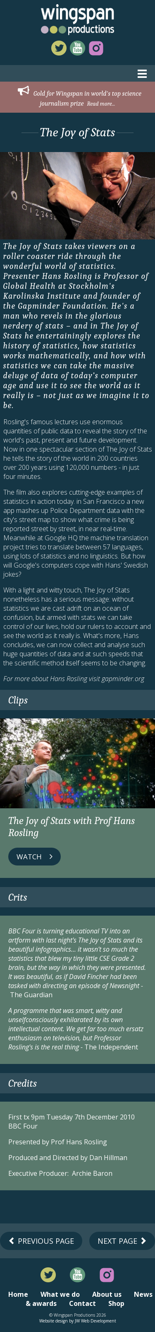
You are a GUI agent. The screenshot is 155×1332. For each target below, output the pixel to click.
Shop (116, 1303)
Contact (82, 1303)
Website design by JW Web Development (77, 1321)
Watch (34, 856)
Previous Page (41, 1241)
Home (18, 1294)
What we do (60, 1294)
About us (107, 1294)
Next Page (122, 1241)
